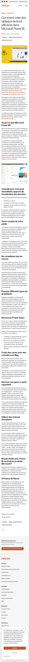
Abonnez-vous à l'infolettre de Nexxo (12, 548)
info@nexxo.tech (23, 1)
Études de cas (5, 625)
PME (2, 601)
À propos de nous (5, 609)
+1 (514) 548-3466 (13, 1)
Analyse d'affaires (5, 578)
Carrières (3, 618)
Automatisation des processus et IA (10, 569)
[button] (20, 5)
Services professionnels (7, 592)
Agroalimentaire (5, 589)
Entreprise (4, 595)
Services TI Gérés (5, 566)
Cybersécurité (5, 572)
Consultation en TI (6, 575)
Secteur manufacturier (7, 598)
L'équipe (3, 612)
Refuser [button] (14, 652)
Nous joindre (4, 615)
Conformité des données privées (9, 581)
